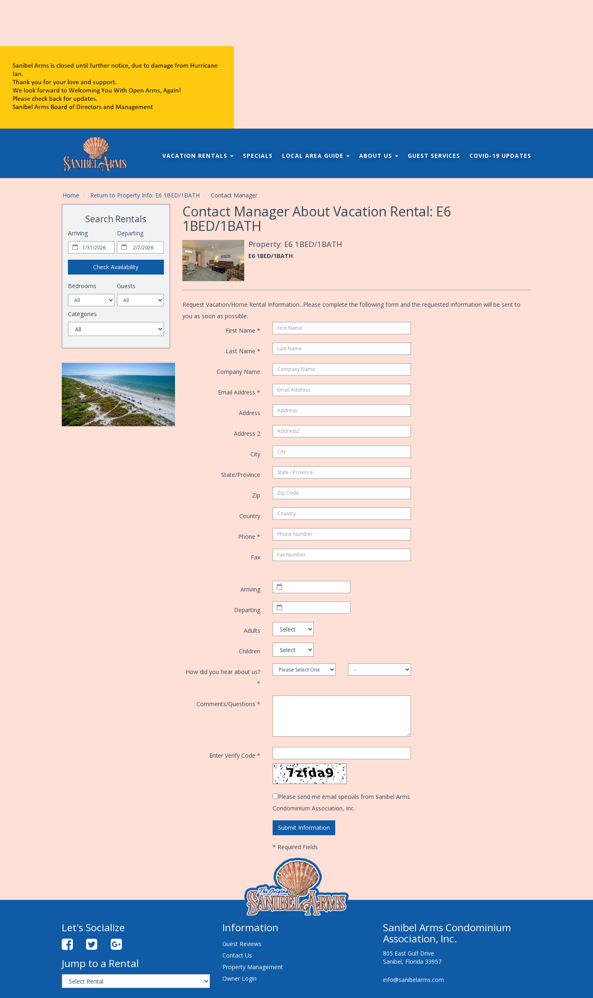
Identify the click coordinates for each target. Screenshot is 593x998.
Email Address (239, 392)
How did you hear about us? (223, 677)
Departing (130, 233)
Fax (255, 557)
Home (71, 195)
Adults (252, 630)
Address (249, 413)
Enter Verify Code (234, 755)
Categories (82, 314)
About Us (378, 156)
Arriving (78, 233)
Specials (258, 156)
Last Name (243, 351)
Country (249, 516)
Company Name (238, 372)
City (255, 454)
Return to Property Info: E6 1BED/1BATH (145, 195)
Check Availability (115, 267)
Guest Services (434, 156)
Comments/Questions (228, 704)
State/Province (240, 475)
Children (249, 651)
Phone (249, 536)
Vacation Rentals (197, 156)
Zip (256, 495)
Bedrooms (82, 286)
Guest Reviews (241, 944)
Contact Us (237, 955)
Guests (126, 286)
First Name (243, 330)
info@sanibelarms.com (413, 980)
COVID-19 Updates (500, 156)
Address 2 (247, 433)
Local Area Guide (316, 156)
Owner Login (239, 978)
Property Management (252, 967)
